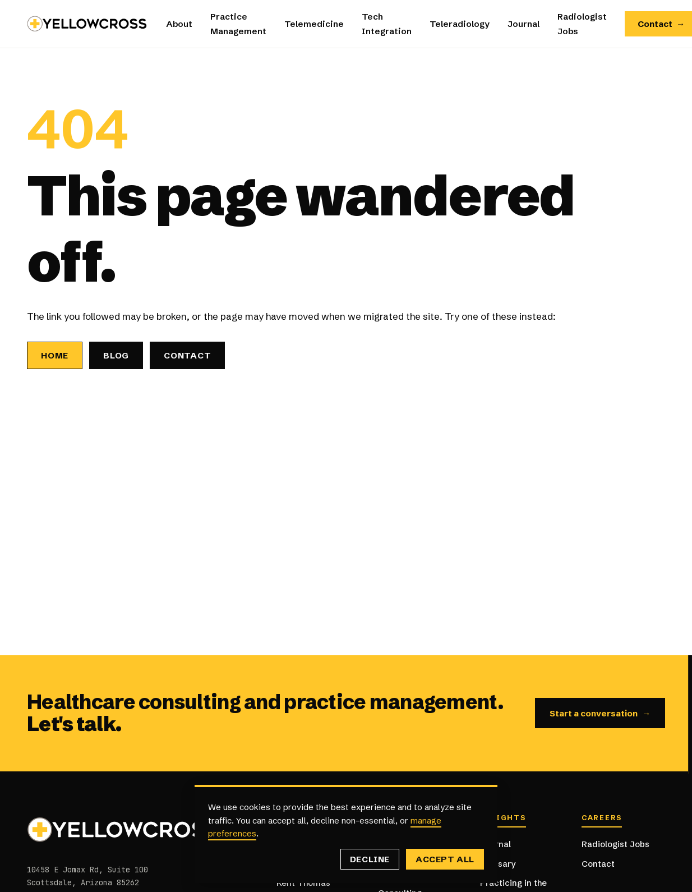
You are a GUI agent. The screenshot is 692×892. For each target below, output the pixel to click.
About (179, 24)
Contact (187, 355)
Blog (116, 355)
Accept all (445, 859)
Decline (370, 859)
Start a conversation (600, 713)
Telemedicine (314, 24)
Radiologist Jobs (615, 844)
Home (54, 355)
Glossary (497, 863)
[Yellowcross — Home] (87, 23)
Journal (523, 24)
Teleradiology (460, 24)
